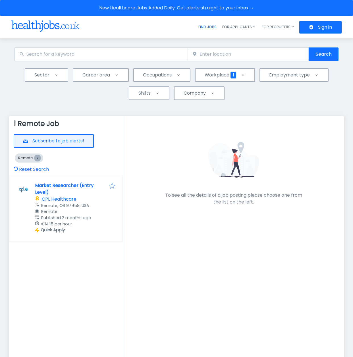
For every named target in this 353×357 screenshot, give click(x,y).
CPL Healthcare (59, 199)
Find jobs (207, 26)
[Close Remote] (37, 158)
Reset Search (31, 169)
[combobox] (101, 54)
